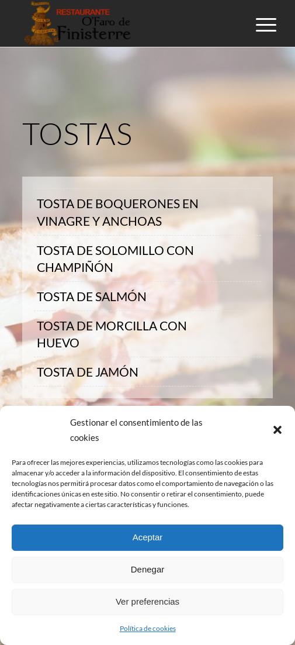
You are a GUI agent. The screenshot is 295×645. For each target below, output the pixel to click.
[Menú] (257, 24)
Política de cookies (148, 628)
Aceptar (148, 537)
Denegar (148, 569)
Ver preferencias (147, 601)
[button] (277, 430)
